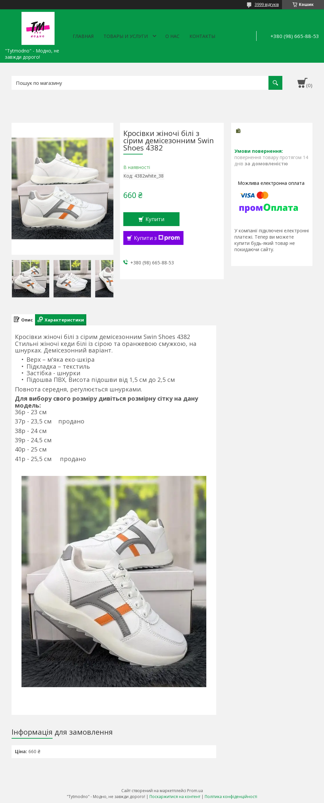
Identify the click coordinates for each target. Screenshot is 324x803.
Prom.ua (195, 790)
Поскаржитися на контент (174, 796)
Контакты (202, 36)
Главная (83, 36)
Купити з (157, 238)
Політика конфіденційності (231, 796)
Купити (154, 219)
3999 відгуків (267, 4)
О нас (172, 36)
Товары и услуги (125, 36)
